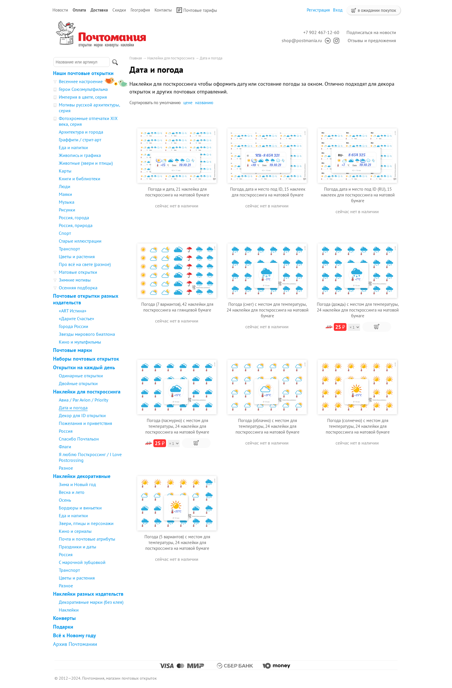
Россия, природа (76, 225)
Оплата (79, 10)
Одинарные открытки (81, 375)
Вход (337, 10)
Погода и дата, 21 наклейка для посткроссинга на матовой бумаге (177, 192)
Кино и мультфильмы (80, 342)
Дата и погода (73, 407)
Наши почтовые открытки (83, 73)
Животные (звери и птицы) (86, 163)
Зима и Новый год (77, 484)
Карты (65, 171)
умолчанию (170, 102)
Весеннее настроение (81, 81)
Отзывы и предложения (372, 40)
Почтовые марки (72, 350)
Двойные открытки (78, 383)
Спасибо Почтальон (79, 439)
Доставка (99, 10)
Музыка (66, 202)
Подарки (63, 626)
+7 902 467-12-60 (321, 32)
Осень (65, 500)
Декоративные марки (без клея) (91, 602)
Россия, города (74, 217)
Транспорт (69, 249)
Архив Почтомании (75, 644)
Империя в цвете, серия (83, 97)
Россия (66, 431)
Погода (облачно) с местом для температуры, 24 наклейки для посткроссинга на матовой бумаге (268, 426)
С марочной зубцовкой (82, 562)
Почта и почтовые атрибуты (87, 539)
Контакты (163, 10)
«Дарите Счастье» (76, 318)
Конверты (64, 618)
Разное (66, 468)
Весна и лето (71, 492)
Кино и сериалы (75, 531)
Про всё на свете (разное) (85, 264)
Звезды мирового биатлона (87, 334)
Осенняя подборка (78, 287)
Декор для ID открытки (82, 415)
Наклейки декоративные (81, 476)
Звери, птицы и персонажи (86, 523)
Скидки (119, 10)
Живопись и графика (80, 155)
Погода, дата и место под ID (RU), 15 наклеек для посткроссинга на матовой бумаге (358, 194)
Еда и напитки (73, 147)
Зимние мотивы (75, 280)
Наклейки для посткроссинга (86, 391)
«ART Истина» (72, 311)
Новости (60, 10)
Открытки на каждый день (84, 367)
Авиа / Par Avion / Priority (83, 400)
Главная (135, 58)
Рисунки (67, 210)
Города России (73, 326)
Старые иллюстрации (80, 241)
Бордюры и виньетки (80, 508)
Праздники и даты (77, 547)
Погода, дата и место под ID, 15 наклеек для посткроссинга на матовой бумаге (267, 192)
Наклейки (69, 610)
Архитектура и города (81, 132)
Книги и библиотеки (79, 178)
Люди (64, 186)
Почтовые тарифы (196, 10)
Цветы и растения (77, 256)
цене (188, 102)
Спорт (65, 233)
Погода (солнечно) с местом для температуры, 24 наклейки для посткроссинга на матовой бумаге (358, 426)
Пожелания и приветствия (85, 423)
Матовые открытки (78, 272)
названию (204, 102)
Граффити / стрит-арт (80, 140)
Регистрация (318, 10)
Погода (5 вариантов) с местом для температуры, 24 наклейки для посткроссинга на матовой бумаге (177, 542)
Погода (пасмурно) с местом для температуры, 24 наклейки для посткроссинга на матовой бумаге (177, 426)
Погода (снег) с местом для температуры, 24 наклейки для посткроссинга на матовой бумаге (267, 309)
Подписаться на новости (371, 32)
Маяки (65, 194)
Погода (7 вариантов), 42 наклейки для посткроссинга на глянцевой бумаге (177, 307)
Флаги (65, 446)
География (140, 10)
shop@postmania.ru (302, 40)
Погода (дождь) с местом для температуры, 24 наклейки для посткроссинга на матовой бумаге (358, 309)
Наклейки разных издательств (88, 593)
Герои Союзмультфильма (83, 89)
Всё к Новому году (74, 635)
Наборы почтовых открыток (86, 358)
